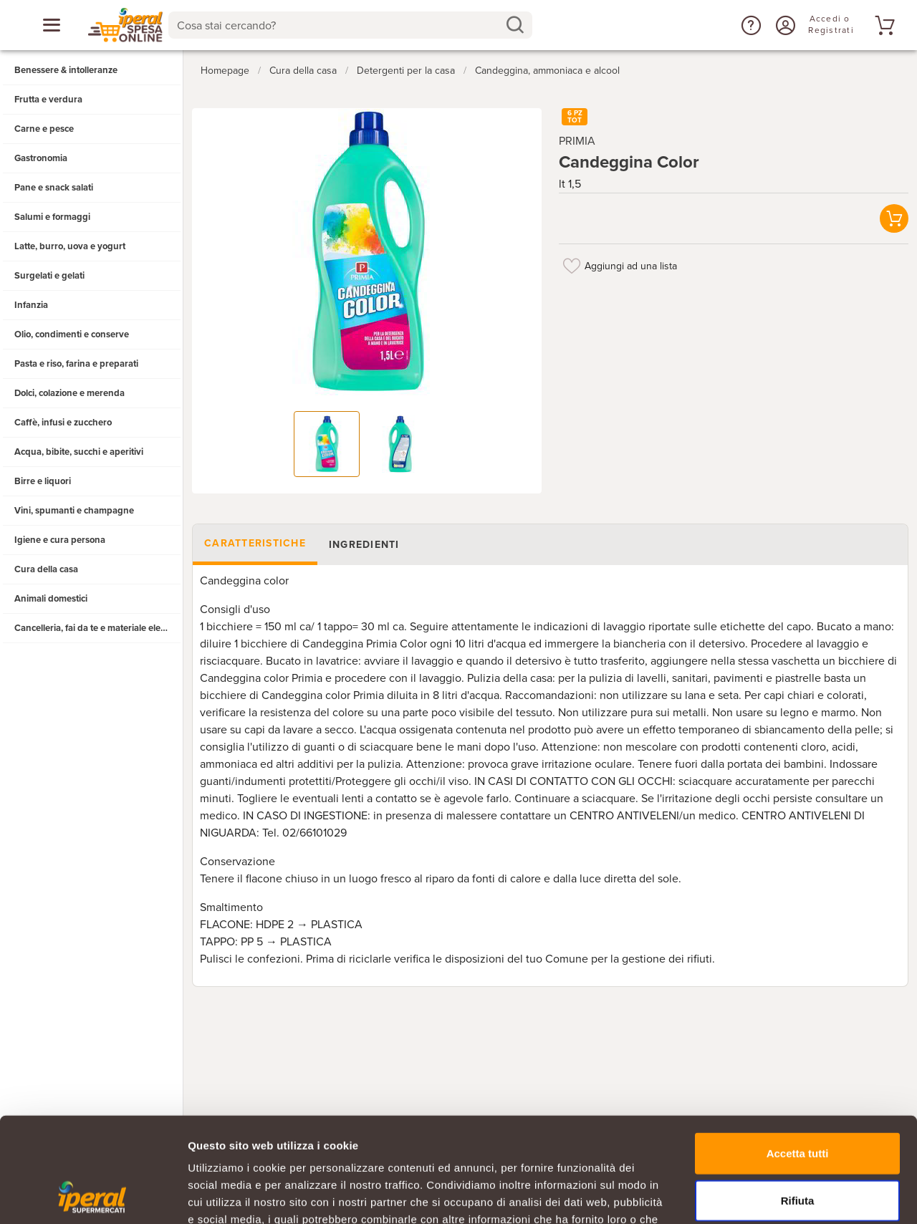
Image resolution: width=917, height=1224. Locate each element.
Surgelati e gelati (49, 275)
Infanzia (31, 305)
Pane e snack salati (53, 187)
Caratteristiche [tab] (255, 543)
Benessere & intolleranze (65, 70)
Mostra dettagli (753, 1196)
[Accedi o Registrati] (784, 25)
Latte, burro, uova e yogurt (69, 246)
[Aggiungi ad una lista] (572, 266)
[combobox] (350, 25)
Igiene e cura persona (59, 540)
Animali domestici (50, 598)
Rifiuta (798, 1102)
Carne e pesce (44, 129)
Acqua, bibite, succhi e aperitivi (78, 452)
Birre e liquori (42, 481)
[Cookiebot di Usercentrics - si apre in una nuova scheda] (92, 1196)
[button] (749, 25)
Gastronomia (40, 158)
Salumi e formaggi (52, 217)
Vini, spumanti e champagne (74, 510)
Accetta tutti (798, 1055)
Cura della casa (46, 569)
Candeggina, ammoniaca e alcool (547, 70)
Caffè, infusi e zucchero (63, 422)
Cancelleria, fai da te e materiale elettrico (97, 628)
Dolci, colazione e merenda (69, 393)
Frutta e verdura (48, 99)
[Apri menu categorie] (51, 25)
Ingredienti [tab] (364, 545)
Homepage (225, 70)
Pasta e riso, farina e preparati (76, 364)
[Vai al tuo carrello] (882, 25)
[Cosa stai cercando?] (339, 25)
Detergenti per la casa (406, 70)
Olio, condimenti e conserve (71, 334)
